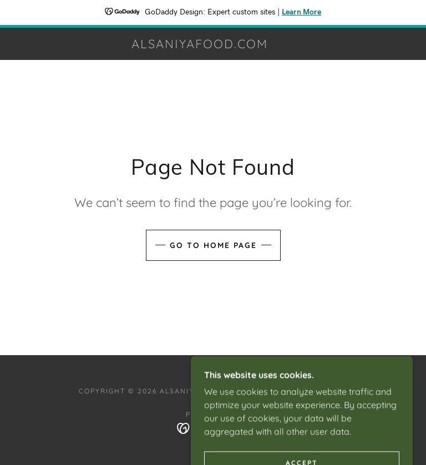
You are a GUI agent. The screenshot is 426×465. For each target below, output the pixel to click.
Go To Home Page (213, 245)
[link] (199, 44)
